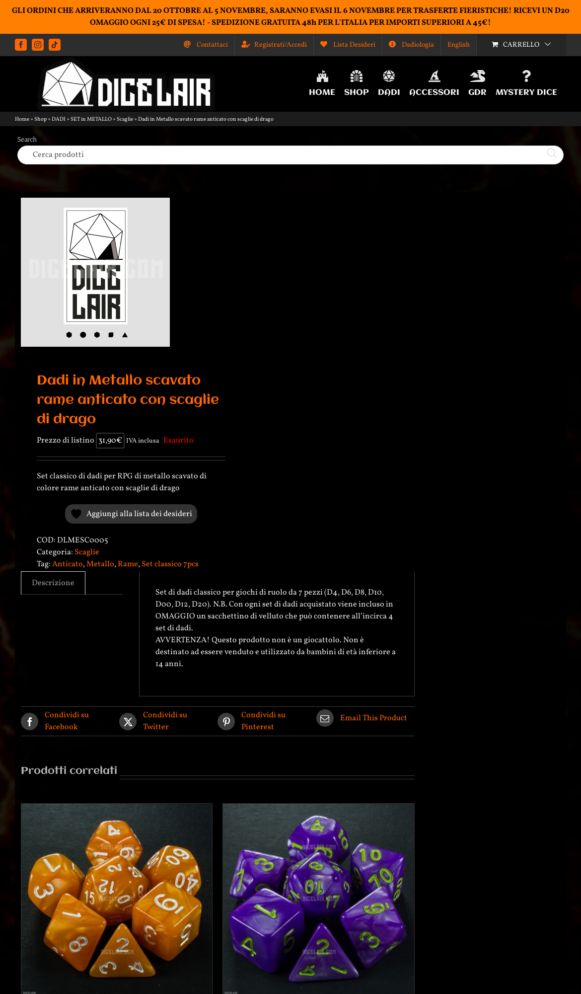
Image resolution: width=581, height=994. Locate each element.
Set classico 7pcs (170, 564)
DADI (59, 119)
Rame (128, 564)
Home (22, 119)
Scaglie (125, 119)
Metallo (100, 564)
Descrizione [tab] (53, 583)
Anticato (67, 564)
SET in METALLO (91, 119)
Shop (40, 119)
